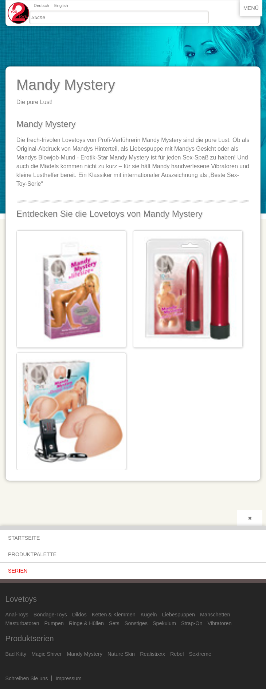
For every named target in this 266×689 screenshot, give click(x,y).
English (61, 5)
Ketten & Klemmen (114, 614)
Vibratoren (219, 623)
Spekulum (164, 623)
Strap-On (191, 623)
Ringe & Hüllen (86, 623)
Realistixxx (152, 654)
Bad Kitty (16, 654)
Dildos (79, 614)
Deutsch (41, 5)
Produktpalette (32, 554)
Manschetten (215, 614)
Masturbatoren (22, 623)
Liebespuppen (178, 614)
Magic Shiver (46, 654)
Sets (114, 623)
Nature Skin (121, 654)
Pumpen (54, 623)
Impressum (69, 678)
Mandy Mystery (84, 654)
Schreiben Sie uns (26, 678)
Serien (18, 571)
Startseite (24, 538)
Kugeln (149, 614)
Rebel (177, 654)
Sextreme (200, 654)
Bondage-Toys (50, 614)
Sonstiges (136, 623)
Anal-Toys (16, 614)
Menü (251, 8)
